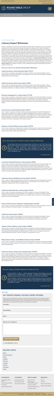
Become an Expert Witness (46, 383)
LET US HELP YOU (45, 154)
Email (5, 316)
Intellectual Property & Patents (33, 386)
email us (16, 343)
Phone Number (7, 310)
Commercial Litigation (32, 384)
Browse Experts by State (19, 381)
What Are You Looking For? (10, 322)
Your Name (6, 304)
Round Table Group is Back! (8, 1)
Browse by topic (8, 40)
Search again (5, 292)
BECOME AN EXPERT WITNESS (45, 1)
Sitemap (49, 394)
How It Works (4, 384)
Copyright (44, 394)
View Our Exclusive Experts (20, 383)
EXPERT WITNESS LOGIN (47, 3)
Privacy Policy (21, 394)
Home (3, 40)
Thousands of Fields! (32, 388)
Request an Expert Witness (7, 386)
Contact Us (43, 381)
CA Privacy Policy (29, 394)
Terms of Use (37, 394)
